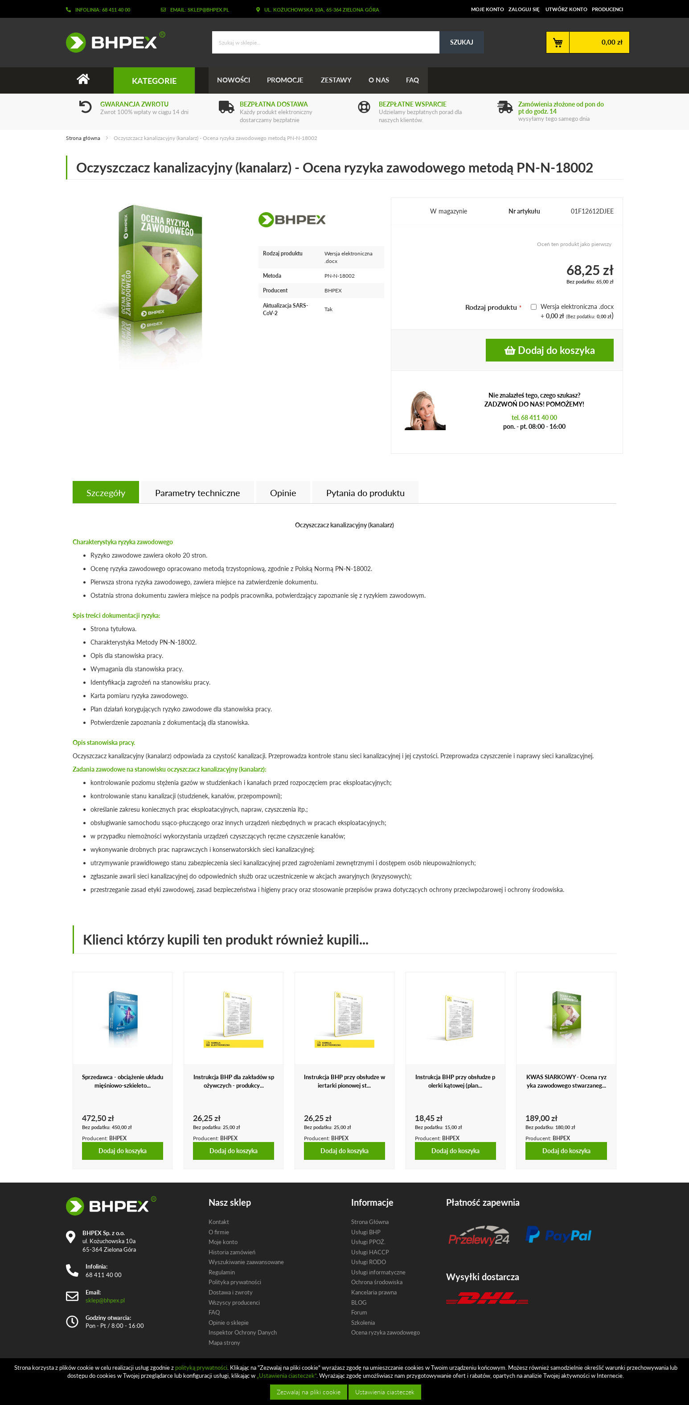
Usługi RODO (368, 1262)
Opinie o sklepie (229, 1322)
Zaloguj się (524, 9)
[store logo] (112, 42)
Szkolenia (363, 1322)
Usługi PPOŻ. (368, 1241)
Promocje (286, 80)
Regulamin (222, 1272)
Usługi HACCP (370, 1252)
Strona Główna (370, 1221)
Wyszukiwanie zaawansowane (246, 1262)
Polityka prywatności (235, 1282)
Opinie (283, 493)
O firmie (219, 1232)
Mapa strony (224, 1342)
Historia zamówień (232, 1252)
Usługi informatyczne (378, 1272)
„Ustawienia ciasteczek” (286, 1375)
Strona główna (83, 138)
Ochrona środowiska (376, 1282)
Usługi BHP (366, 1232)
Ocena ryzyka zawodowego (385, 1332)
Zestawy (338, 80)
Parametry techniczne (197, 493)
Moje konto (487, 9)
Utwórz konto (566, 9)
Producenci (607, 9)
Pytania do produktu (365, 493)
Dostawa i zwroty (231, 1292)
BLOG (359, 1302)
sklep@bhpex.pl (105, 1300)
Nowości (233, 80)
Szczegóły (105, 493)
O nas (381, 80)
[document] (345, 1382)
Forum (359, 1312)
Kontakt (219, 1221)
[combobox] (348, 42)
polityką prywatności (201, 1367)
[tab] (106, 492)
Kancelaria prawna (374, 1292)
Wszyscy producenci (234, 1302)
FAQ (416, 80)
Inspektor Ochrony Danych (243, 1332)
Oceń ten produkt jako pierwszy (574, 244)
